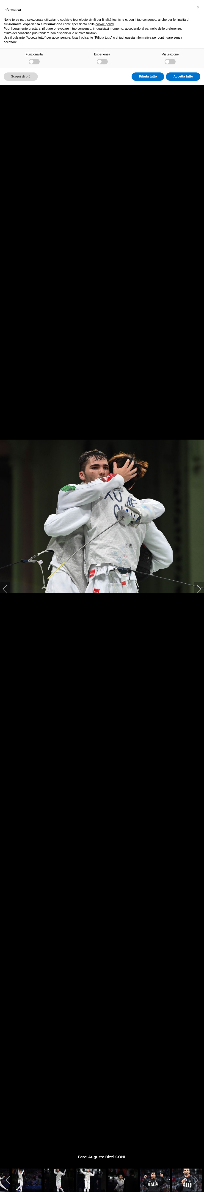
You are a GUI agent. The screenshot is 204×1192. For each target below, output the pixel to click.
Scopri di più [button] (20, 76)
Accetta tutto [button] (183, 76)
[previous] (8, 589)
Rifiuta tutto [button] (148, 76)
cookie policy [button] (105, 24)
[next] (196, 589)
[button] (198, 7)
